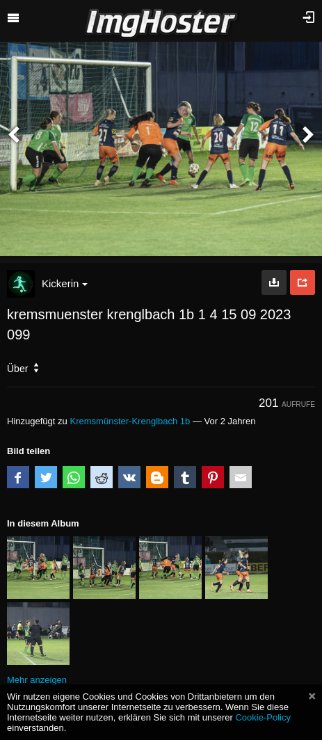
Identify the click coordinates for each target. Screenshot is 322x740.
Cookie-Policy (263, 717)
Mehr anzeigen (37, 680)
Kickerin (65, 283)
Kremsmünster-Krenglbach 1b (130, 421)
